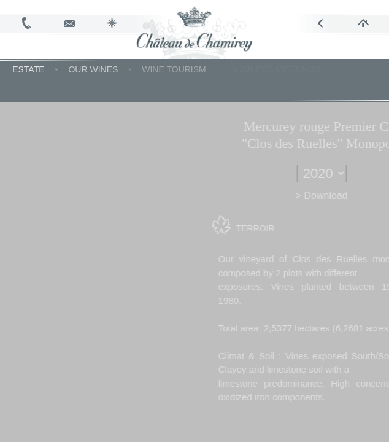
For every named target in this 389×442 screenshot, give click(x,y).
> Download (340, 195)
